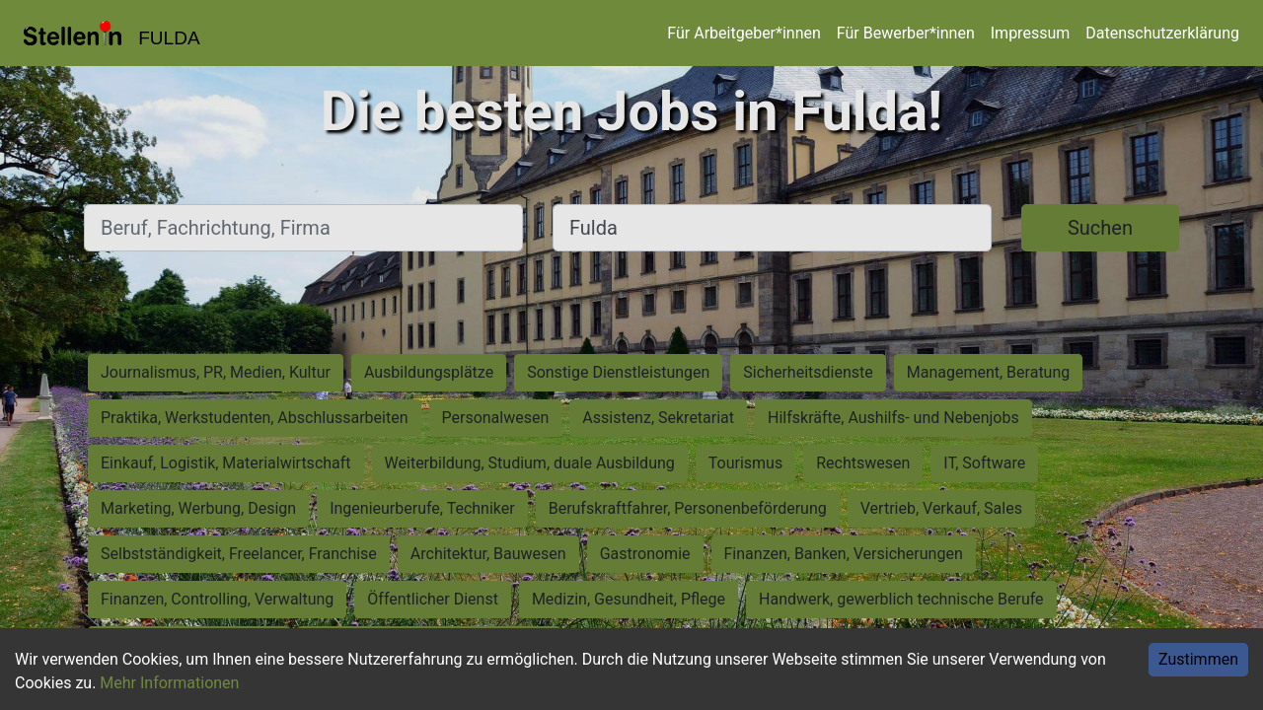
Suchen (1100, 228)
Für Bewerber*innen (906, 33)
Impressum (1031, 33)
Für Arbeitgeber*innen (743, 33)
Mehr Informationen (169, 683)
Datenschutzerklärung (1162, 33)
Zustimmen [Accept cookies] (1198, 659)
